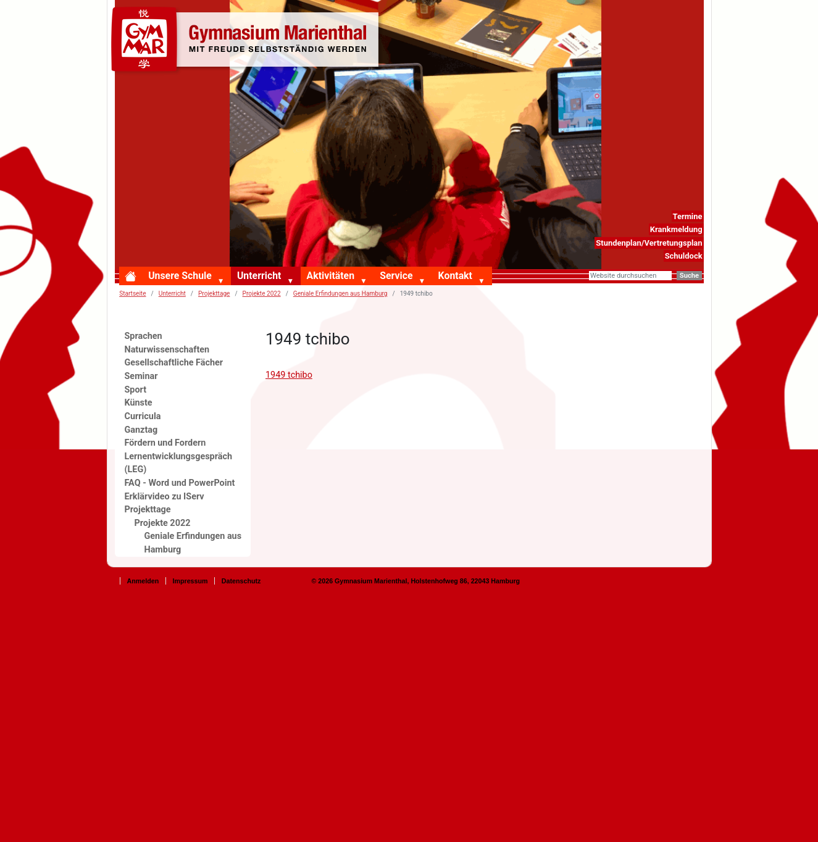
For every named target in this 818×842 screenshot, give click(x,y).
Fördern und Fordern (165, 443)
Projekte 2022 (262, 293)
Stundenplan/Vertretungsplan (649, 243)
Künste (138, 403)
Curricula (143, 416)
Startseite (132, 293)
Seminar (141, 376)
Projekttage (214, 293)
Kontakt (455, 275)
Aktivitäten (330, 275)
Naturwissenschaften (167, 349)
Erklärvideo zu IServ (164, 496)
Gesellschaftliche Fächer (174, 362)
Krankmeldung (676, 229)
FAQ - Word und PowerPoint (180, 483)
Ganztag (141, 430)
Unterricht (259, 275)
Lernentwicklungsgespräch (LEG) (179, 463)
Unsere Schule (180, 275)
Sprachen (143, 336)
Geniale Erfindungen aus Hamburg (340, 293)
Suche (689, 276)
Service (396, 275)
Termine (687, 216)
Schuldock (684, 256)
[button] (223, 281)
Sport (136, 390)
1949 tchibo (288, 375)
